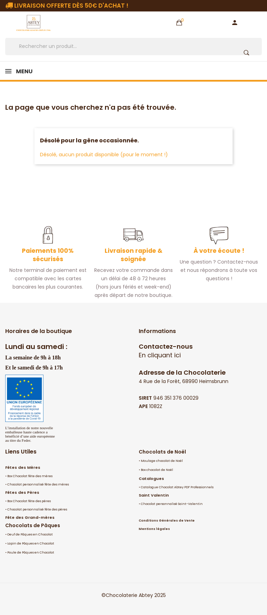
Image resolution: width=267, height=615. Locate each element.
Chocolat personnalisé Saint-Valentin (172, 504)
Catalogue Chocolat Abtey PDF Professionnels (177, 487)
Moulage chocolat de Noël (162, 461)
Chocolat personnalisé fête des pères (37, 509)
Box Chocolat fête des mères (29, 476)
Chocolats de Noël (162, 451)
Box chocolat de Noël (157, 470)
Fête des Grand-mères (30, 517)
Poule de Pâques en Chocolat (30, 552)
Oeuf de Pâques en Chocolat (30, 534)
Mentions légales (154, 529)
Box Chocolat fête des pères (29, 501)
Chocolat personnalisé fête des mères (38, 484)
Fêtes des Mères (22, 467)
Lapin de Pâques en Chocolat (30, 543)
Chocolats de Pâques (32, 525)
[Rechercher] (133, 46)
